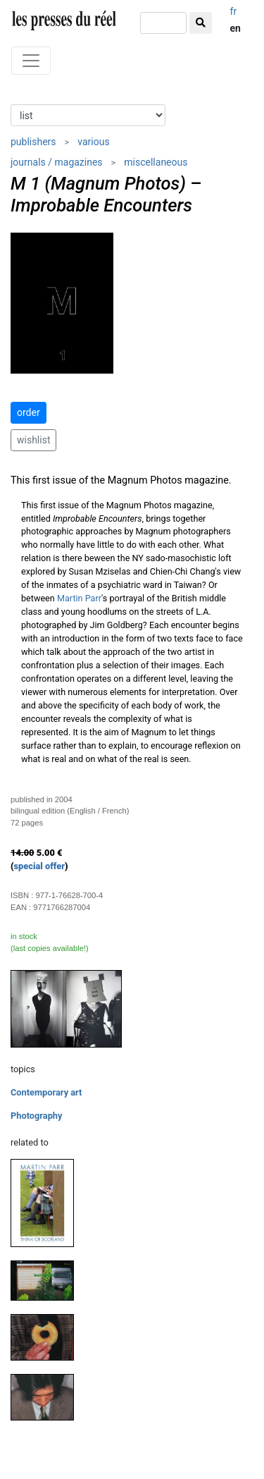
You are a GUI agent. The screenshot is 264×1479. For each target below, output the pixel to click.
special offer (39, 866)
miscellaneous (155, 162)
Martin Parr (79, 598)
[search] (163, 23)
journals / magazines (57, 162)
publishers (33, 141)
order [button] (28, 412)
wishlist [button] (33, 440)
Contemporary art (46, 1092)
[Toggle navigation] (31, 61)
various (93, 141)
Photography (36, 1115)
